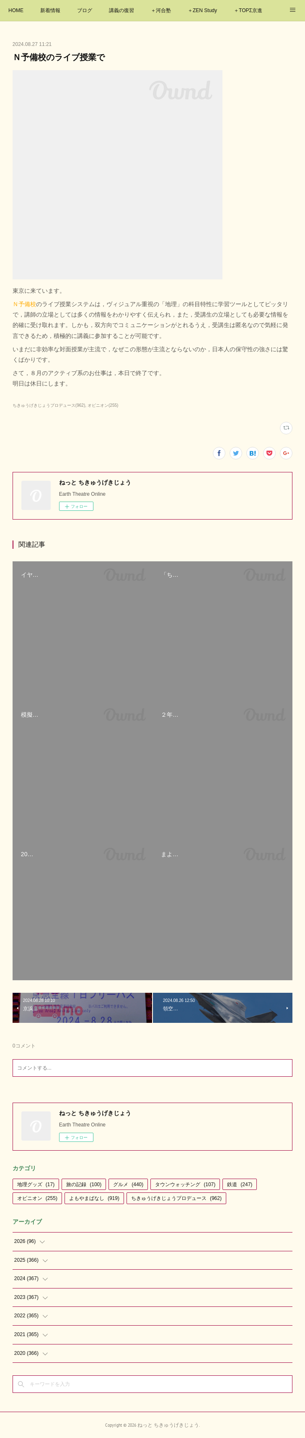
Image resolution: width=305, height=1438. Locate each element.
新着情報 (50, 10)
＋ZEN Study (202, 10)
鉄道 (239, 1184)
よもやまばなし (94, 1198)
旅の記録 (83, 1184)
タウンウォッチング (185, 1184)
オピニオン (37, 1198)
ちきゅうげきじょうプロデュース (176, 1198)
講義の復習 (121, 10)
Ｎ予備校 (24, 304)
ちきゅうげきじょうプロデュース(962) (49, 405)
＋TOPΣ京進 (248, 10)
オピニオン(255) (103, 405)
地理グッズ (35, 1184)
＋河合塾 (161, 10)
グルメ (128, 1184)
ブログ (84, 10)
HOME (15, 10)
